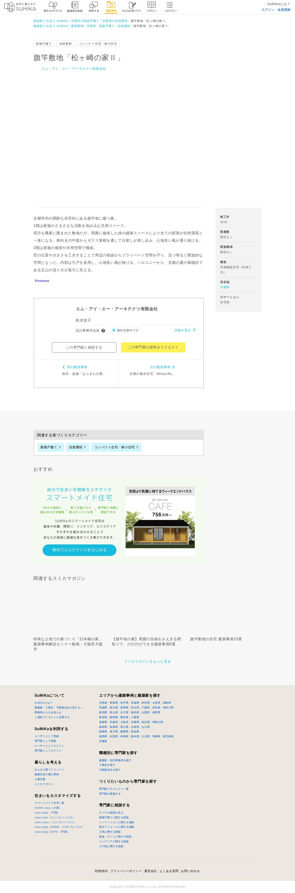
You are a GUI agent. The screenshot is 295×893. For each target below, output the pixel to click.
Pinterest (42, 281)
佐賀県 (114, 736)
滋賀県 (103, 722)
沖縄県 (103, 741)
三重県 (135, 717)
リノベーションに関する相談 (116, 822)
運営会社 (150, 871)
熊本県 (135, 736)
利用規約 (101, 871)
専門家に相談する (114, 805)
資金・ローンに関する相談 (115, 836)
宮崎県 (156, 736)
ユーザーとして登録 (47, 736)
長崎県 (124, 736)
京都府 (225, 287)
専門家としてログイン (48, 750)
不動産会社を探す (110, 769)
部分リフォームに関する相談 (116, 826)
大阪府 (124, 722)
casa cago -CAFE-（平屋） (52, 831)
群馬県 (124, 707)
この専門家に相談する (84, 347)
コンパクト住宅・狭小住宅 (98, 43)
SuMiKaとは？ (44, 702)
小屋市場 (40, 779)
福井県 (135, 712)
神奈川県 (168, 707)
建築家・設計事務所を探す (115, 760)
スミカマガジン (44, 784)
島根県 (114, 727)
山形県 (156, 702)
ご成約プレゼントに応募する (52, 717)
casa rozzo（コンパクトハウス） (55, 822)
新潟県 (103, 712)
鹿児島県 (168, 736)
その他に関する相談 (111, 846)
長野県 (156, 712)
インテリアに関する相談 (114, 841)
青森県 (114, 702)
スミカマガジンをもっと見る (147, 661)
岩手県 (124, 702)
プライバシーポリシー (126, 871)
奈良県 (146, 722)
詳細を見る (182, 330)
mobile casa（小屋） (48, 807)
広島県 (135, 727)
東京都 (156, 707)
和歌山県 (157, 722)
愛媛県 (124, 731)
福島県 (167, 702)
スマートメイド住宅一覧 (49, 803)
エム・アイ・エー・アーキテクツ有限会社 (74, 68)
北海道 (103, 702)
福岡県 (103, 736)
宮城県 (135, 702)
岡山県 (124, 727)
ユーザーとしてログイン (49, 745)
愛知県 (124, 717)
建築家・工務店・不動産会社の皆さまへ (59, 707)
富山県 (114, 712)
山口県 (146, 727)
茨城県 (103, 707)
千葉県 (146, 707)
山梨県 (146, 712)
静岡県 (114, 717)
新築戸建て (44, 43)
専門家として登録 (45, 741)
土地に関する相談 (110, 831)
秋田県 (146, 702)
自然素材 (65, 43)
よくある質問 (168, 871)
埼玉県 (135, 707)
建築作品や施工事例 (47, 774)
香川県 (114, 731)
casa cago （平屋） (47, 812)
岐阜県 (103, 717)
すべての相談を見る (111, 812)
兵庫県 (135, 722)
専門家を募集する (110, 793)
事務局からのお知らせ (48, 712)
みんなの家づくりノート (49, 769)
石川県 (124, 712)
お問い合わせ (190, 871)
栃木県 (114, 707)
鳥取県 (103, 727)
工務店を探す (107, 765)
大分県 (146, 736)
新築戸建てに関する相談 (114, 817)
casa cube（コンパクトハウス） (55, 817)
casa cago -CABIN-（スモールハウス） (59, 826)
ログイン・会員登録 (275, 10)
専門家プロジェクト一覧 (114, 788)
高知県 (135, 731)
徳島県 (103, 731)
